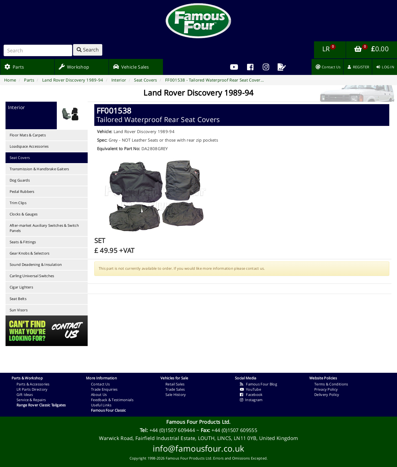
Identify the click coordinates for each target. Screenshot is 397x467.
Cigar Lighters (21, 287)
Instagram (251, 399)
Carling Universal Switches (32, 275)
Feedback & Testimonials (112, 399)
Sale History (175, 394)
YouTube (250, 389)
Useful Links (101, 405)
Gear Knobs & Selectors (30, 253)
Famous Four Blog (258, 384)
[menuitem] (250, 67)
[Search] (38, 50)
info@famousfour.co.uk (198, 448)
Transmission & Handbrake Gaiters (39, 168)
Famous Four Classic (108, 410)
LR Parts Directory (32, 389)
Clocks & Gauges (24, 214)
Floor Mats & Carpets (28, 135)
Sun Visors (19, 309)
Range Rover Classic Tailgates (41, 405)
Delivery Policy (326, 394)
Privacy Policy (326, 389)
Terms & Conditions (331, 384)
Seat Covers (20, 157)
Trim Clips (18, 202)
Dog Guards (20, 180)
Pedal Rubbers (22, 191)
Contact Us (100, 384)
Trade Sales (175, 389)
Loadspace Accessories (29, 146)
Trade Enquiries (104, 389)
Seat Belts (18, 298)
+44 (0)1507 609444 (172, 430)
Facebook (251, 394)
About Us (99, 394)
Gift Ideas (25, 394)
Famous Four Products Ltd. (198, 422)
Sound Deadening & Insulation (36, 264)
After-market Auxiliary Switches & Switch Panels (44, 228)
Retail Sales (175, 384)
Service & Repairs (31, 399)
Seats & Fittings (23, 241)
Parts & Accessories (33, 384)
